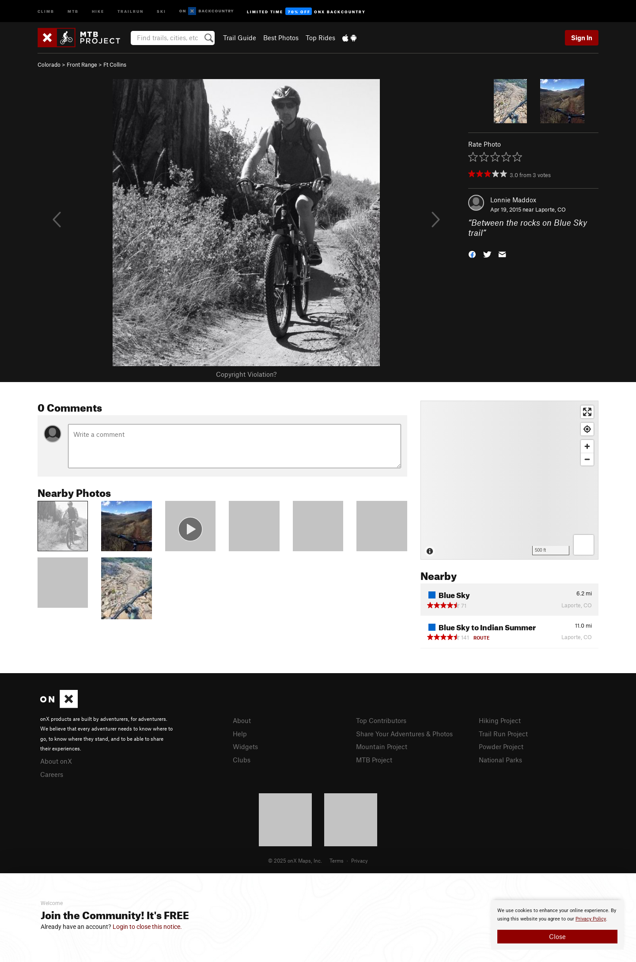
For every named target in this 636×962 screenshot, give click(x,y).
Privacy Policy (590, 919)
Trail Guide (239, 38)
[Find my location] (587, 429)
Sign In (581, 38)
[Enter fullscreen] (587, 411)
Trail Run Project (503, 734)
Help (240, 734)
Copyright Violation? (246, 374)
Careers (51, 774)
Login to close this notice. (147, 926)
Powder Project (501, 746)
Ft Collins (114, 64)
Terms (336, 860)
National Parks (500, 760)
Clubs (241, 760)
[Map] (509, 480)
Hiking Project (500, 720)
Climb (46, 11)
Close (557, 936)
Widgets (245, 746)
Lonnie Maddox (513, 200)
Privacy (359, 860)
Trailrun (130, 11)
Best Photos (281, 38)
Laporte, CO (550, 209)
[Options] (584, 545)
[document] (557, 924)
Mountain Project (381, 746)
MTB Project (374, 760)
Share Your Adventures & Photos (404, 734)
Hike (98, 11)
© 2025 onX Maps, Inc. (295, 860)
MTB (73, 11)
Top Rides (320, 38)
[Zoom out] (587, 459)
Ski (161, 11)
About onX (56, 761)
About (242, 720)
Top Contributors (381, 720)
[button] (472, 253)
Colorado (49, 64)
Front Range (82, 64)
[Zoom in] (587, 446)
